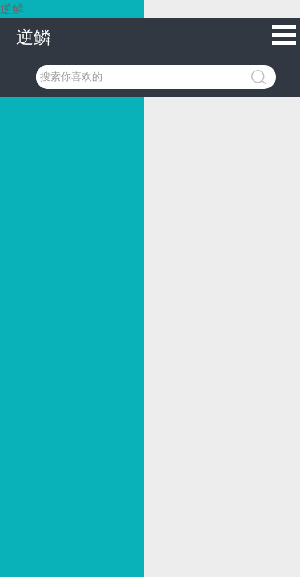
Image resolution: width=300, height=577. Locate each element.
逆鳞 (33, 37)
